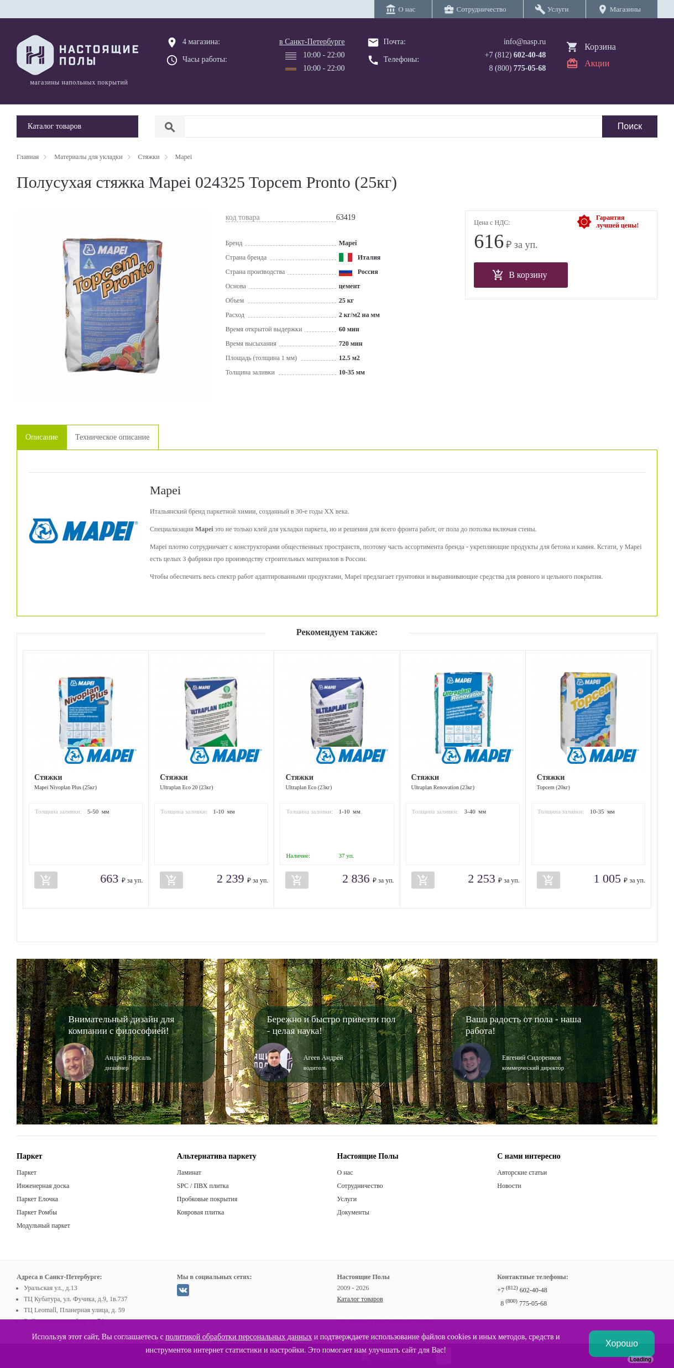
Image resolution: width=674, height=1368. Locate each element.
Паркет (26, 1172)
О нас (345, 1172)
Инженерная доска (43, 1186)
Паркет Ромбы (37, 1212)
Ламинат (189, 1172)
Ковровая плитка (200, 1212)
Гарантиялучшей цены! (617, 221)
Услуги (347, 1199)
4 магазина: (201, 42)
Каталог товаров (360, 1299)
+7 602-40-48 (522, 1290)
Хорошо (621, 1343)
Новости (509, 1186)
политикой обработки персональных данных (238, 1337)
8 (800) (517, 68)
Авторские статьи (522, 1172)
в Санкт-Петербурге (312, 42)
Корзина (600, 46)
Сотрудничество (360, 1186)
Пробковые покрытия (207, 1199)
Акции (596, 63)
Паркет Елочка (37, 1199)
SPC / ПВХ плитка (203, 1186)
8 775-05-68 (523, 1303)
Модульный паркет (43, 1225)
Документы (353, 1212)
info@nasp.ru (525, 42)
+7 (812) (515, 55)
